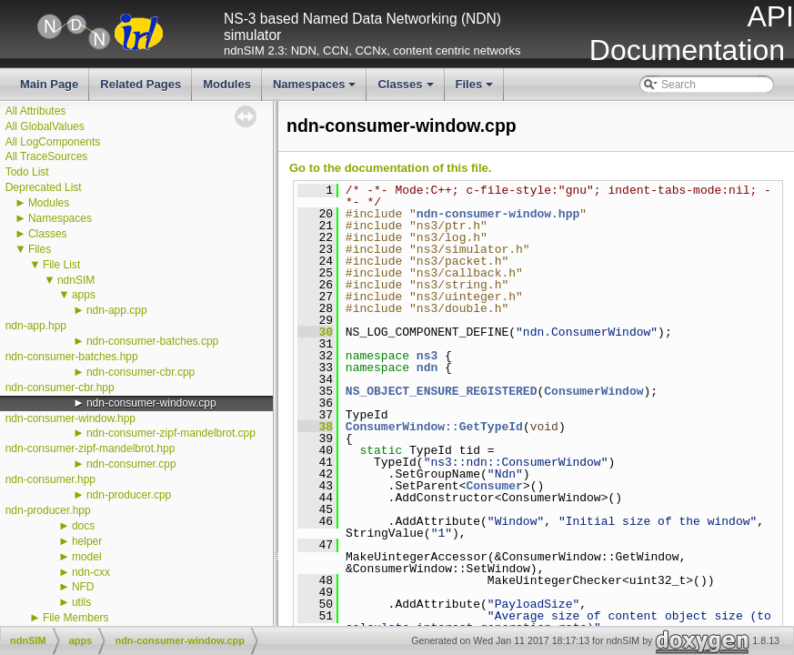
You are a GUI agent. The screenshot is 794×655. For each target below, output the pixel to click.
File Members (76, 617)
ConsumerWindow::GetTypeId (434, 426)
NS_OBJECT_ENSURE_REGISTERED (442, 391)
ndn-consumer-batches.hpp (71, 356)
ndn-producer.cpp (128, 495)
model (87, 556)
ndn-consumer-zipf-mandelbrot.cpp (171, 433)
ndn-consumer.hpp (50, 479)
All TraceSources (46, 156)
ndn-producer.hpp (48, 510)
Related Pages (140, 84)
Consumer (494, 486)
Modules (227, 84)
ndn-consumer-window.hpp (70, 418)
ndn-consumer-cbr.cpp (140, 372)
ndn (427, 367)
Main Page (49, 84)
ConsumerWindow (593, 391)
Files (476, 89)
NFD (83, 586)
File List (61, 264)
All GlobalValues (45, 126)
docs (83, 525)
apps (83, 294)
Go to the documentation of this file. (390, 168)
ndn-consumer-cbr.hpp (60, 387)
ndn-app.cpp (116, 310)
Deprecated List (43, 187)
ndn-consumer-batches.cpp (152, 341)
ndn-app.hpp (35, 325)
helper (87, 541)
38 (315, 426)
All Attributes (35, 111)
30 (315, 332)
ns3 (427, 356)
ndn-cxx (91, 572)
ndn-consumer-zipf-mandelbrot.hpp (90, 448)
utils (81, 602)
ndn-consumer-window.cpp (151, 403)
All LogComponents (53, 142)
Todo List (27, 172)
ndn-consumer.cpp (131, 464)
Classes (406, 89)
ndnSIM (76, 280)
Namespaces (316, 89)
